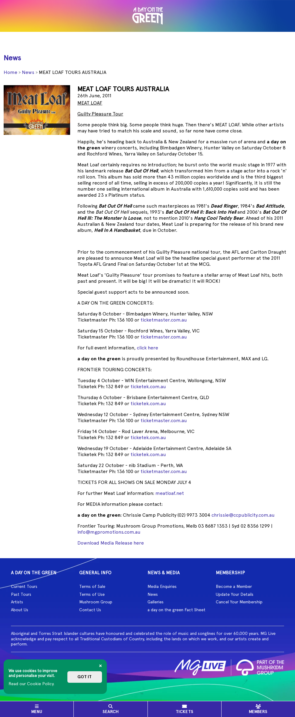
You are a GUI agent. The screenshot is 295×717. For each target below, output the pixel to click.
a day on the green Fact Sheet (176, 609)
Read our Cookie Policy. (31, 683)
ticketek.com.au (148, 386)
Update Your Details (234, 594)
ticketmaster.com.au (164, 320)
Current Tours (24, 586)
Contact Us (90, 609)
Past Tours (21, 594)
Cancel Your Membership (239, 601)
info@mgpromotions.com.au (109, 532)
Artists (17, 601)
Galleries (156, 601)
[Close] (100, 665)
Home (10, 72)
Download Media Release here (110, 543)
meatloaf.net (169, 493)
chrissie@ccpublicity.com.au (243, 515)
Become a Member (234, 586)
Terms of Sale (92, 586)
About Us (19, 609)
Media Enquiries (162, 586)
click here (147, 348)
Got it (84, 676)
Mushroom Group (95, 601)
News (28, 72)
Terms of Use (92, 594)
